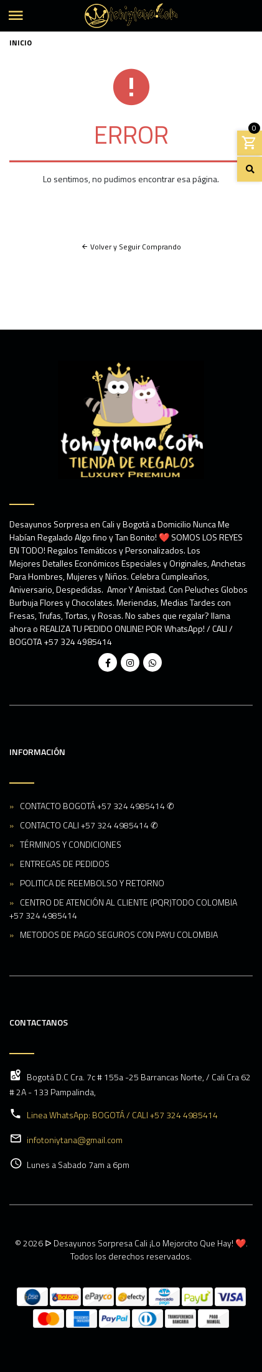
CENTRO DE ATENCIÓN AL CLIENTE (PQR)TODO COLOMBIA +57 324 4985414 (123, 909)
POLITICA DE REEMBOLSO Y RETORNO (92, 882)
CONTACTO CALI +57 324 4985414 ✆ (89, 825)
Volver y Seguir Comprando (131, 247)
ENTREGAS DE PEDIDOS (65, 863)
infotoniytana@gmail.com (75, 1139)
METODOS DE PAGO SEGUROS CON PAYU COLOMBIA (119, 934)
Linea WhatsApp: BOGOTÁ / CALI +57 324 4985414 (122, 1114)
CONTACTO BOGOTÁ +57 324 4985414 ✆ (97, 805)
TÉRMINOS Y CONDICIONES (70, 844)
